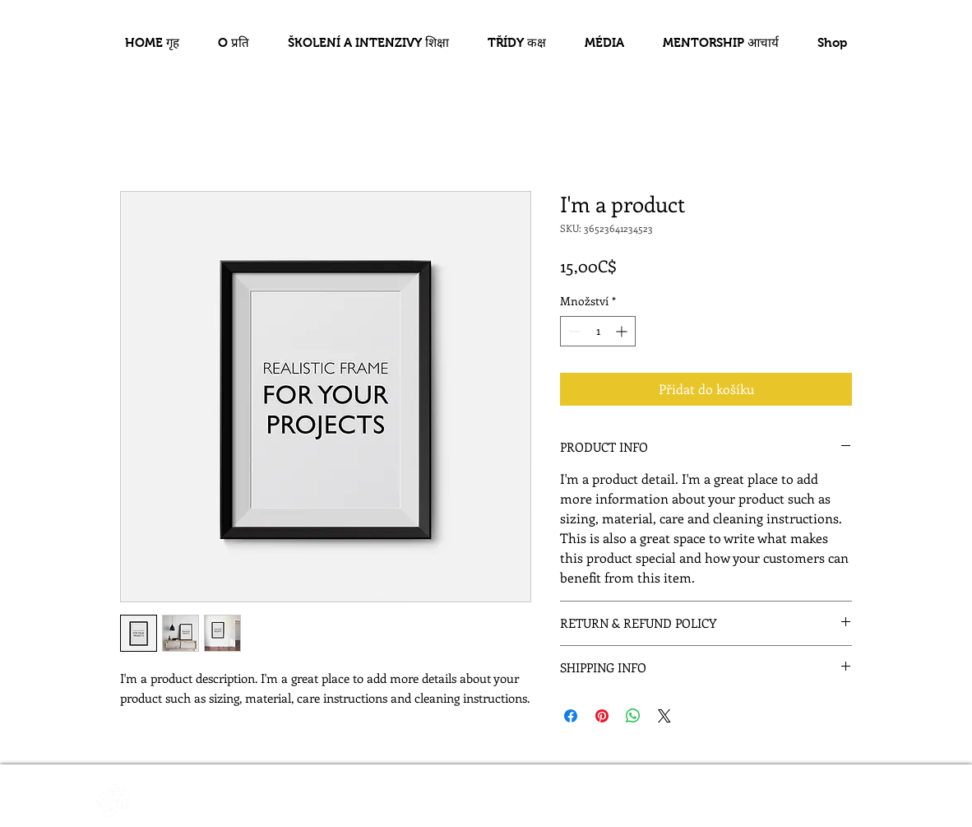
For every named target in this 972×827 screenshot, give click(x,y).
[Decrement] (572, 331)
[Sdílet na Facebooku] (571, 716)
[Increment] (623, 331)
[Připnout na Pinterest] (602, 716)
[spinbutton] (598, 331)
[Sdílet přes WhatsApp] (633, 716)
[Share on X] (664, 716)
